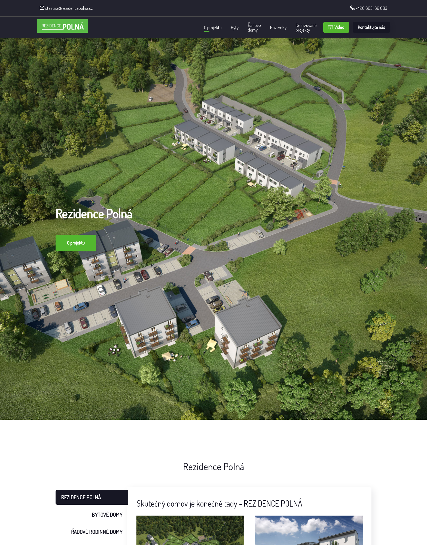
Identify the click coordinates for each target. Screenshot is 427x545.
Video (336, 27)
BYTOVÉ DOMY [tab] (107, 514)
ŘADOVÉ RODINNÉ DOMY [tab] (97, 531)
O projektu (213, 27)
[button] (420, 219)
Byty (235, 27)
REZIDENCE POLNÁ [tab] (81, 497)
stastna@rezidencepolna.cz (66, 8)
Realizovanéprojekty (306, 27)
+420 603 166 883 (368, 8)
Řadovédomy (254, 27)
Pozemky (278, 27)
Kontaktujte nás (371, 27)
